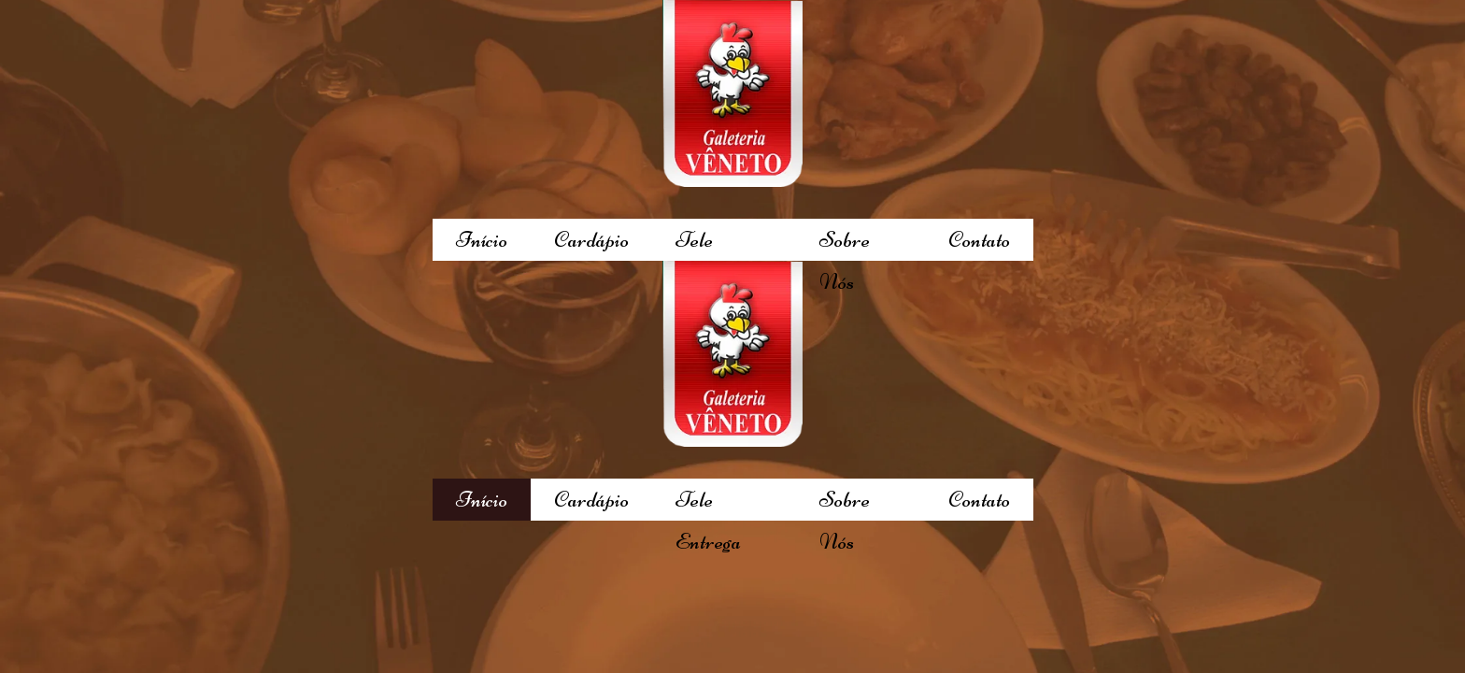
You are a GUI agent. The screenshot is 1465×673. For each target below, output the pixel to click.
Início (481, 239)
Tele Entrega (708, 243)
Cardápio (591, 239)
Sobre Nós (844, 243)
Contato (979, 239)
